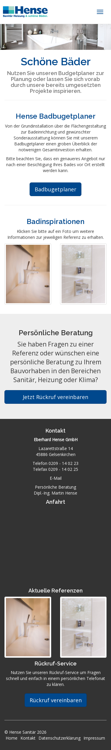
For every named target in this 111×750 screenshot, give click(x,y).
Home (11, 738)
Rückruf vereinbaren (56, 700)
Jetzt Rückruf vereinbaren (55, 397)
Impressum (94, 738)
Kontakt (28, 738)
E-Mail (56, 478)
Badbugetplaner (55, 189)
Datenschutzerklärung (59, 738)
